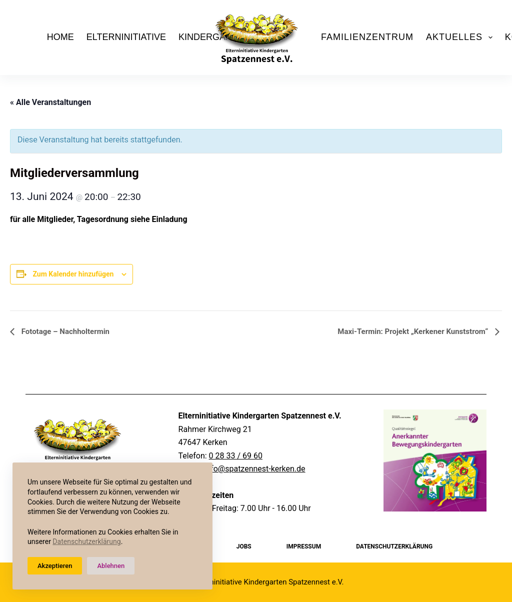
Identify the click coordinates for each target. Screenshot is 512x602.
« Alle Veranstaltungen (50, 102)
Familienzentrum (367, 37)
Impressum (303, 546)
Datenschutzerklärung (86, 542)
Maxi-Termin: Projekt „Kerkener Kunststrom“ (414, 331)
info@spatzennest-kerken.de (254, 469)
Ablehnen (110, 566)
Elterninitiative (126, 37)
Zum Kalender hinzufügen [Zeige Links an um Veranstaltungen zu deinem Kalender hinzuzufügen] (73, 274)
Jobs (244, 546)
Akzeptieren (55, 566)
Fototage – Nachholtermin (65, 331)
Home (60, 37)
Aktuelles (461, 38)
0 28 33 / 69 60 (235, 455)
